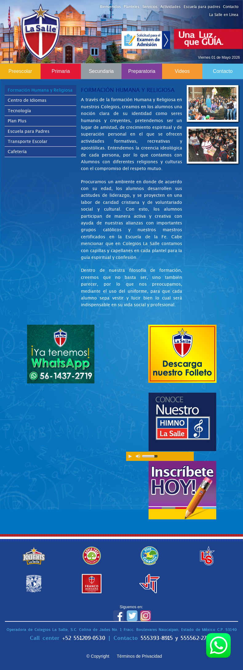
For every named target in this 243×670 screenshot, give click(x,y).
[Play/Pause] (130, 456)
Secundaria (101, 71)
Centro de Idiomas (27, 100)
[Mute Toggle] (138, 456)
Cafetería (17, 151)
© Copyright (97, 656)
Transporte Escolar (27, 141)
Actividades (170, 7)
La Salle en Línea (223, 15)
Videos (182, 71)
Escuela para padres (202, 7)
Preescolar (20, 71)
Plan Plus (17, 120)
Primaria (61, 71)
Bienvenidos (110, 7)
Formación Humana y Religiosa (40, 90)
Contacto (230, 7)
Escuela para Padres (29, 131)
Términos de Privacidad (139, 656)
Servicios (149, 7)
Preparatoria (141, 71)
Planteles (131, 7)
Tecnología (19, 110)
